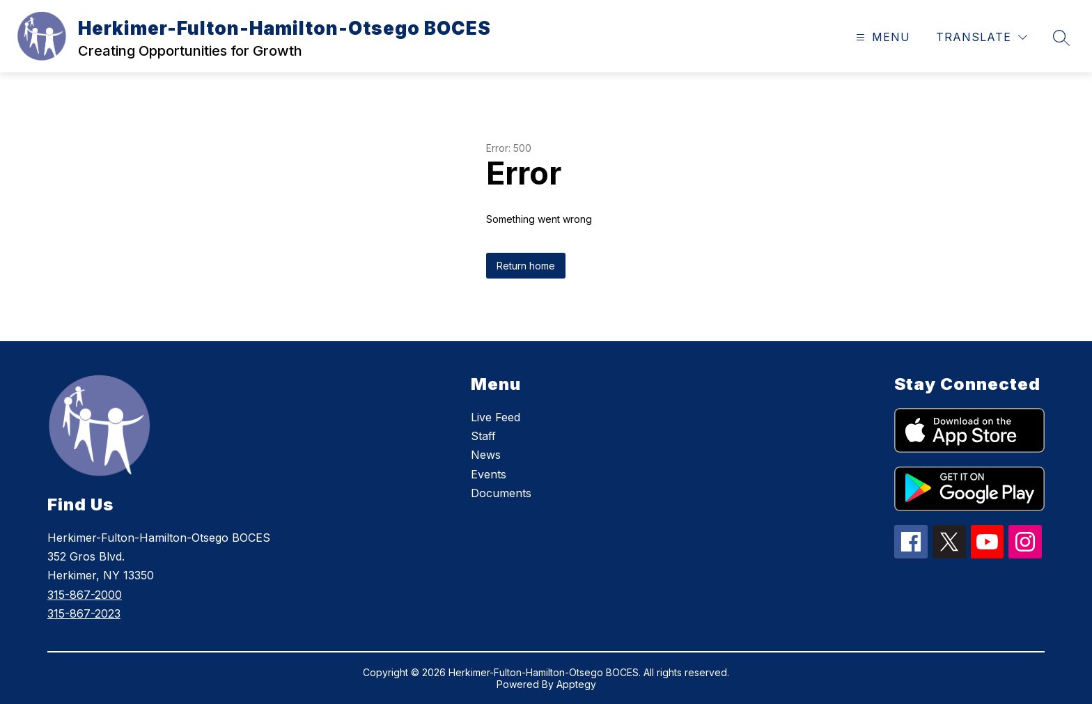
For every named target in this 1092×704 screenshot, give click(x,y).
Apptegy (576, 684)
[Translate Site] (982, 37)
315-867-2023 (83, 613)
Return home (526, 266)
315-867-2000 (84, 595)
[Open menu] (881, 37)
